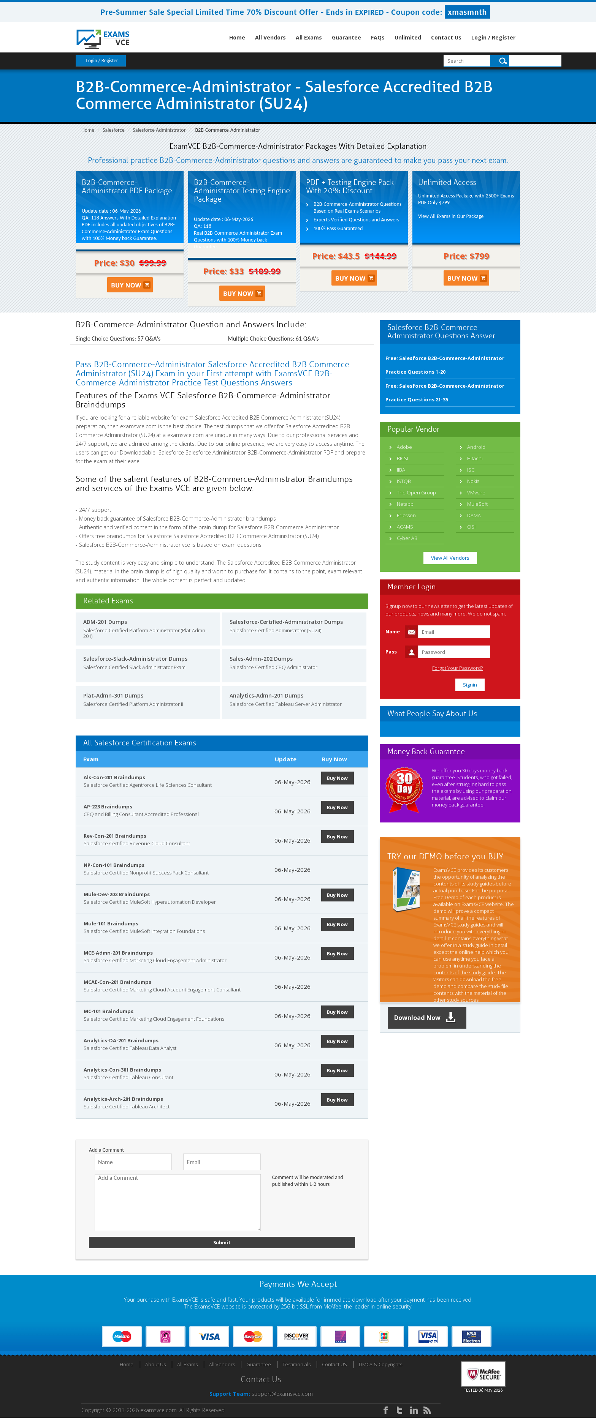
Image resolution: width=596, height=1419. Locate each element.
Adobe (404, 447)
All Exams (309, 37)
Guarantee (346, 37)
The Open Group (416, 492)
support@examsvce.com (282, 1394)
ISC (470, 469)
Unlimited (408, 37)
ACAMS (405, 526)
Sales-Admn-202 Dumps (261, 658)
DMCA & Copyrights (380, 1365)
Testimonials (296, 1365)
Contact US (334, 1365)
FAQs (378, 37)
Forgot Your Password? (482, 668)
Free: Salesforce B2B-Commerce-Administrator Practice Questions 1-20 (444, 365)
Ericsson (406, 515)
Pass (391, 651)
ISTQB (404, 481)
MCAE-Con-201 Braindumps (117, 982)
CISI (471, 526)
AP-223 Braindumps (108, 806)
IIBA (401, 469)
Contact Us (446, 37)
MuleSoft (477, 503)
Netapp (405, 503)
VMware (476, 492)
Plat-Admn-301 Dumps (113, 695)
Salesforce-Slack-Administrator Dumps (135, 658)
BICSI (402, 458)
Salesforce (114, 130)
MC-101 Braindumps (108, 1011)
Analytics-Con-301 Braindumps (122, 1069)
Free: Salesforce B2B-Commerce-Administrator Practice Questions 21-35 (444, 392)
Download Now (429, 1018)
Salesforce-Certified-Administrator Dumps (286, 621)
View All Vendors (450, 557)
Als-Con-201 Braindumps (114, 777)
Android (476, 447)
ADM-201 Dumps (105, 621)
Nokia (473, 481)
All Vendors (270, 37)
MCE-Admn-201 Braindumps (118, 952)
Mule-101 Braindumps (111, 923)
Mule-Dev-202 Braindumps (117, 894)
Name (392, 631)
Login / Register (493, 37)
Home (237, 37)
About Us (155, 1365)
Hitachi (475, 458)
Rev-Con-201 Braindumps (115, 835)
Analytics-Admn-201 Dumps (266, 695)
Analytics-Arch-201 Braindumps (123, 1098)
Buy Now (340, 778)
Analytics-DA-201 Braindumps (121, 1040)
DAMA (474, 515)
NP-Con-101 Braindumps (114, 865)
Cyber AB (407, 538)
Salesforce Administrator (159, 130)
